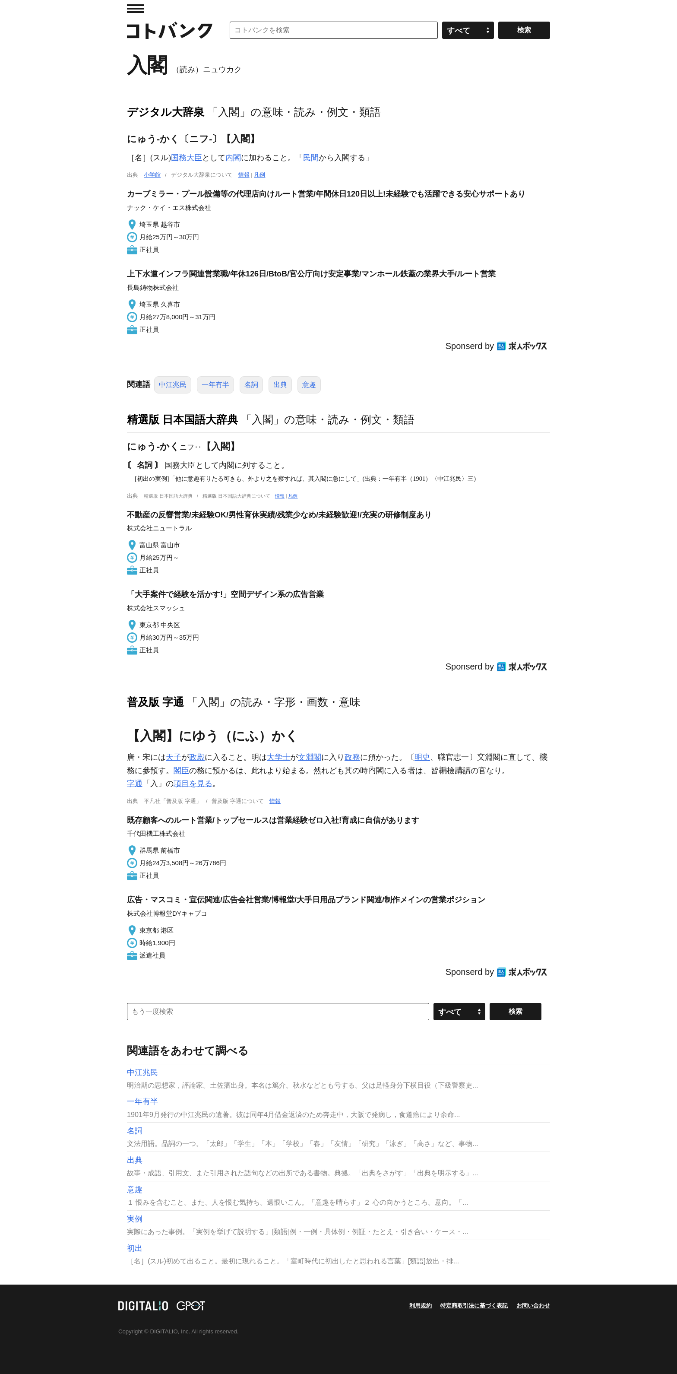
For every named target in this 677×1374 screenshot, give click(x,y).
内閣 (233, 157)
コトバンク (169, 30)
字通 (134, 783)
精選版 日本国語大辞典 (182, 419)
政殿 (197, 757)
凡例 (259, 174)
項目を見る (193, 783)
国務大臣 (186, 157)
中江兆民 (173, 384)
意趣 (309, 384)
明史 (422, 757)
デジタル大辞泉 (165, 112)
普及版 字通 (155, 702)
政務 (352, 757)
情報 (244, 174)
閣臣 (181, 770)
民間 (311, 157)
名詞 (251, 384)
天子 (173, 757)
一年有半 (215, 384)
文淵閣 (309, 757)
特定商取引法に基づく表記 (474, 1305)
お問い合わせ (533, 1305)
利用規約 (420, 1305)
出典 (280, 384)
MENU (135, 8)
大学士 (278, 757)
